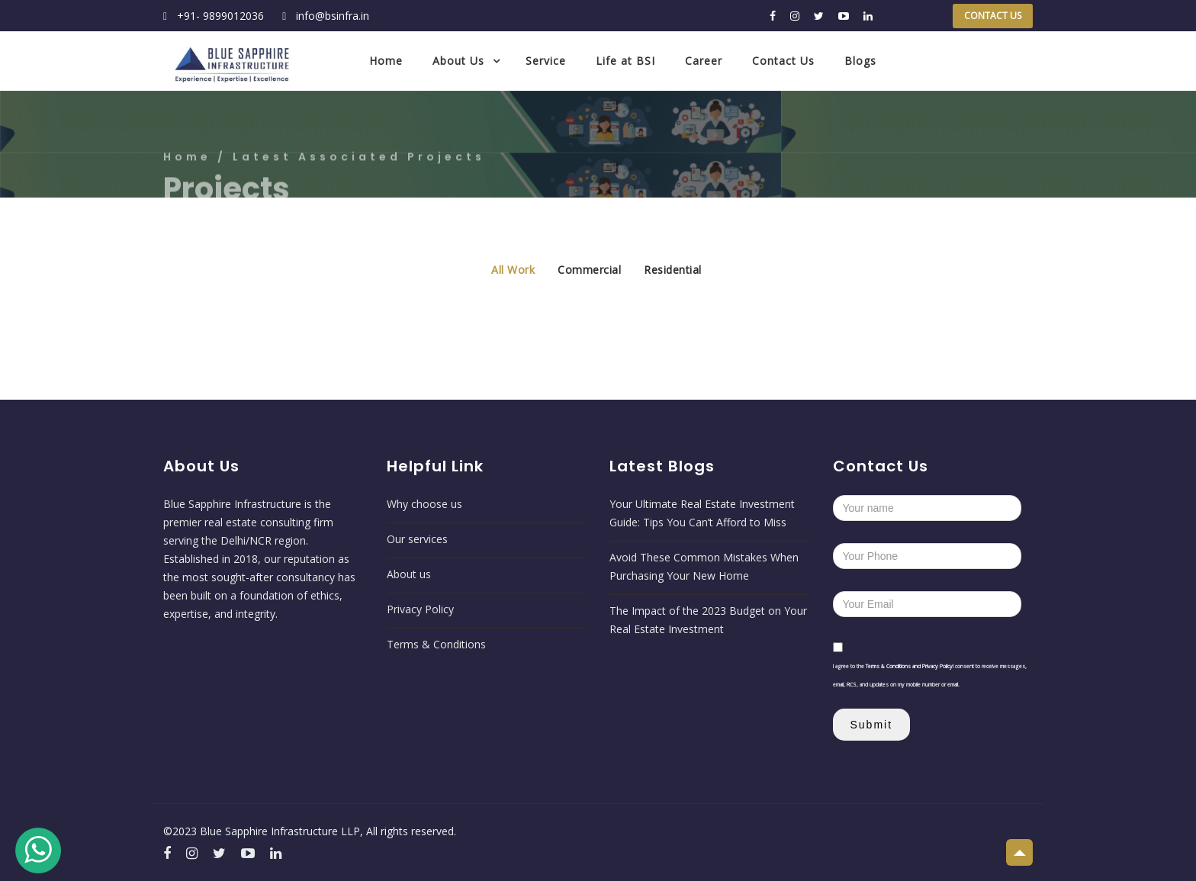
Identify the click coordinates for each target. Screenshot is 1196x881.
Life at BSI (625, 60)
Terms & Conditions (436, 644)
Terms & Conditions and (894, 666)
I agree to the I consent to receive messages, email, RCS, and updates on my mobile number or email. (930, 675)
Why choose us (424, 504)
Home (386, 60)
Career (703, 60)
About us (409, 574)
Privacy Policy (420, 609)
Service (546, 60)
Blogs (860, 60)
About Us (458, 60)
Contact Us (992, 15)
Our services (417, 539)
